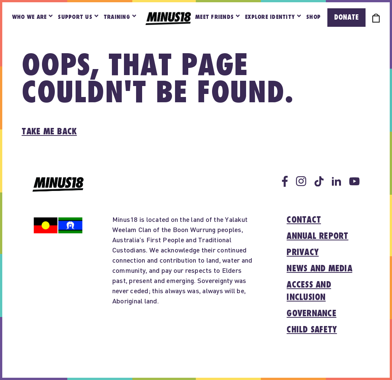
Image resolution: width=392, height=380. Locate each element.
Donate (346, 17)
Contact (304, 220)
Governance (311, 313)
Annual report (317, 236)
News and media (319, 269)
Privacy (303, 252)
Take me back (49, 132)
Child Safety (312, 330)
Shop (313, 17)
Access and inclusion (309, 291)
